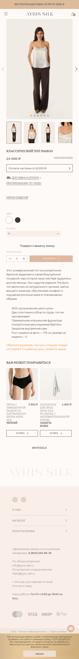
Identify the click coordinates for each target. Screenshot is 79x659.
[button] (76, 69)
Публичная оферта (58, 632)
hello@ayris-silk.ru (23, 573)
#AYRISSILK (39, 447)
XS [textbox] (9, 234)
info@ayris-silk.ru (23, 565)
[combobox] (33, 234)
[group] (39, 69)
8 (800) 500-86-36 (40, 553)
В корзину (51, 258)
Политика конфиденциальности (32, 632)
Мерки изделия (63, 158)
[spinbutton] (17, 259)
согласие (48, 642)
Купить (22, 433)
